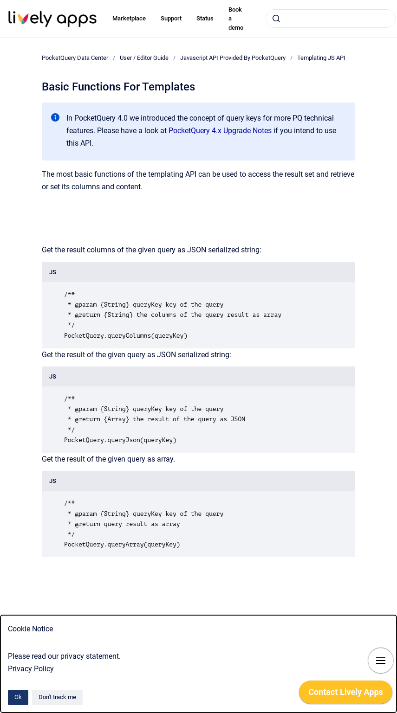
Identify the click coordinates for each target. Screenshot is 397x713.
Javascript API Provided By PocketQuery (233, 57)
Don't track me (57, 697)
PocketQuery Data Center (75, 57)
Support (171, 18)
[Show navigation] (380, 660)
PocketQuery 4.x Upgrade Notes (220, 130)
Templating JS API (321, 57)
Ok (18, 697)
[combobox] (330, 18)
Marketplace (129, 18)
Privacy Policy (31, 668)
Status (205, 18)
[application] (345, 694)
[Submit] (276, 18)
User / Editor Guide (144, 57)
